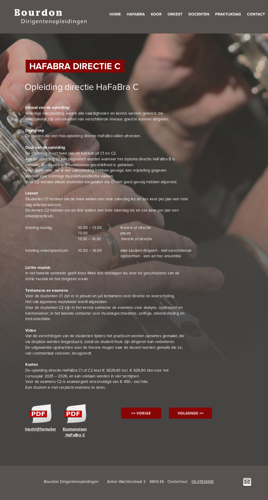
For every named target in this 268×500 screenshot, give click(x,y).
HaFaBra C (74, 435)
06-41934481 (202, 481)
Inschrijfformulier (40, 429)
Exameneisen (75, 429)
